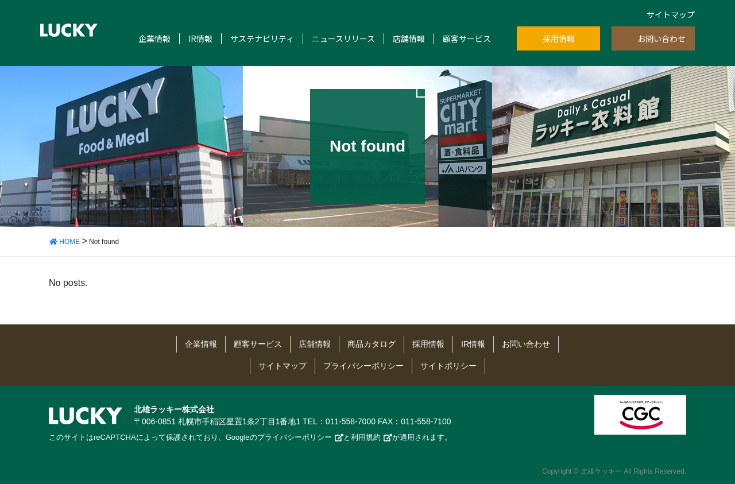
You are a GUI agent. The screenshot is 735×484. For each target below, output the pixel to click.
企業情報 (154, 38)
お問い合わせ (661, 38)
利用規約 (366, 437)
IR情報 (200, 38)
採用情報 (559, 38)
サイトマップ (671, 14)
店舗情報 (409, 38)
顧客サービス (467, 38)
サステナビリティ (262, 38)
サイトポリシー (448, 365)
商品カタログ (371, 344)
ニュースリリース (343, 38)
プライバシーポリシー (363, 365)
